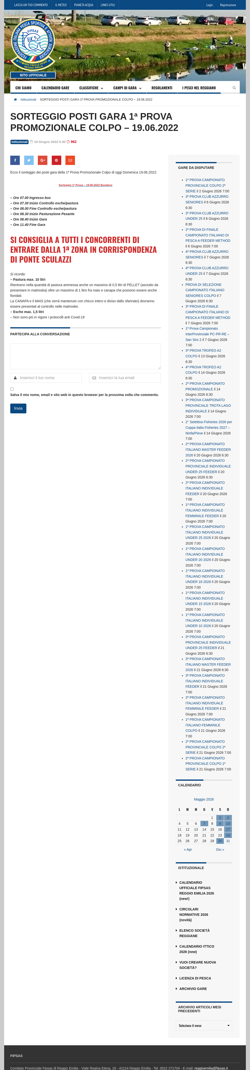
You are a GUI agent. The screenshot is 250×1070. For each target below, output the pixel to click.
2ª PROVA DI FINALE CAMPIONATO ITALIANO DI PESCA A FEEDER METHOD (208, 233)
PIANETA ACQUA (83, 5)
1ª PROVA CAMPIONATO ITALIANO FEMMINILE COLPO (205, 713)
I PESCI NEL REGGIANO (199, 87)
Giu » (220, 836)
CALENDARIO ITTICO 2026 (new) (196, 935)
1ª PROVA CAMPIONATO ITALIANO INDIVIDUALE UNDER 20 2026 (205, 546)
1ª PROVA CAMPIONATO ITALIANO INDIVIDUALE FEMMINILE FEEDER (205, 503)
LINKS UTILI (108, 5)
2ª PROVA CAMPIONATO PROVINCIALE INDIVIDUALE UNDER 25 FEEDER (208, 460)
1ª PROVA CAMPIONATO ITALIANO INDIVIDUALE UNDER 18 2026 (205, 567)
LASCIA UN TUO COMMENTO (31, 5)
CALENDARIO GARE (55, 87)
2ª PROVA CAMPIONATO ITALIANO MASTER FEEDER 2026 (208, 443)
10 (228, 810)
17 (228, 816)
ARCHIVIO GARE (193, 975)
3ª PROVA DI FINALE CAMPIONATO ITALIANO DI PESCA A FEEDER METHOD (208, 309)
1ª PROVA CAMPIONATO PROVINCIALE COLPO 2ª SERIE (206, 185)
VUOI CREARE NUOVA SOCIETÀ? (197, 951)
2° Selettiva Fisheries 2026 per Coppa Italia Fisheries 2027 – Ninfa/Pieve (209, 422)
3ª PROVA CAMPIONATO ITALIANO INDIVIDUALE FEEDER (205, 670)
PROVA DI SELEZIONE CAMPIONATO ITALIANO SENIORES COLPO (205, 287)
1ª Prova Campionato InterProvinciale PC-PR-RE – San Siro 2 (207, 330)
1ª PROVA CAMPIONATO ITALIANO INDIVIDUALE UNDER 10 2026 (205, 610)
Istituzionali (28, 99)
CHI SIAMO (23, 87)
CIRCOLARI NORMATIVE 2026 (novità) (193, 901)
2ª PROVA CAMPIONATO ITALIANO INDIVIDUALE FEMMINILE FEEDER (205, 691)
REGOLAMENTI (162, 87)
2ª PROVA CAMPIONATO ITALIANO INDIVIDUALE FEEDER (205, 481)
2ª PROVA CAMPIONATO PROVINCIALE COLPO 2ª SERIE (206, 734)
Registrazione (228, 5)
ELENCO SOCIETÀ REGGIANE (194, 919)
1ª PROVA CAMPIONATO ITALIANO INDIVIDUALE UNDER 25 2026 (205, 524)
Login (210, 5)
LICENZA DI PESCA (195, 965)
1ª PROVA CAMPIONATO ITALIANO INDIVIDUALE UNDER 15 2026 (205, 589)
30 (220, 828)
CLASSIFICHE (88, 87)
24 (228, 822)
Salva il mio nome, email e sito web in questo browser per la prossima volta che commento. (84, 394)
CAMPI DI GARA (125, 87)
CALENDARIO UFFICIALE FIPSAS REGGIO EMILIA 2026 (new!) (196, 877)
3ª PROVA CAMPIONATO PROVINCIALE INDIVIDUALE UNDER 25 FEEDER (208, 632)
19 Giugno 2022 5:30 (48, 142)
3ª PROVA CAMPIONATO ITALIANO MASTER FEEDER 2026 (208, 653)
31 (228, 828)
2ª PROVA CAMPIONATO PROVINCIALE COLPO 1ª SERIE (206, 750)
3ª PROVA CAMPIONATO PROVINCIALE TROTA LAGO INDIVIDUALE (208, 400)
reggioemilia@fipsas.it (211, 1055)
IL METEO (61, 5)
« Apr (188, 836)
